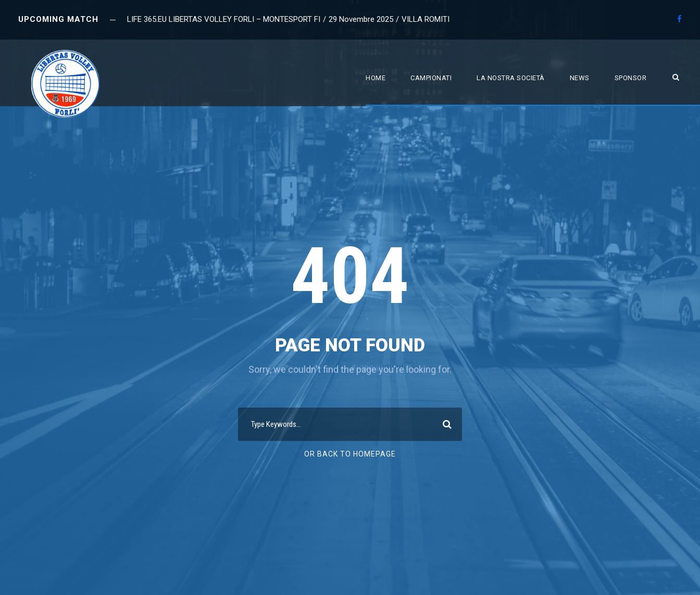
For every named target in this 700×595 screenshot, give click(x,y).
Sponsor (631, 78)
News (580, 78)
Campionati (431, 78)
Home (375, 78)
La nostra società (511, 78)
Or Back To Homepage (350, 454)
